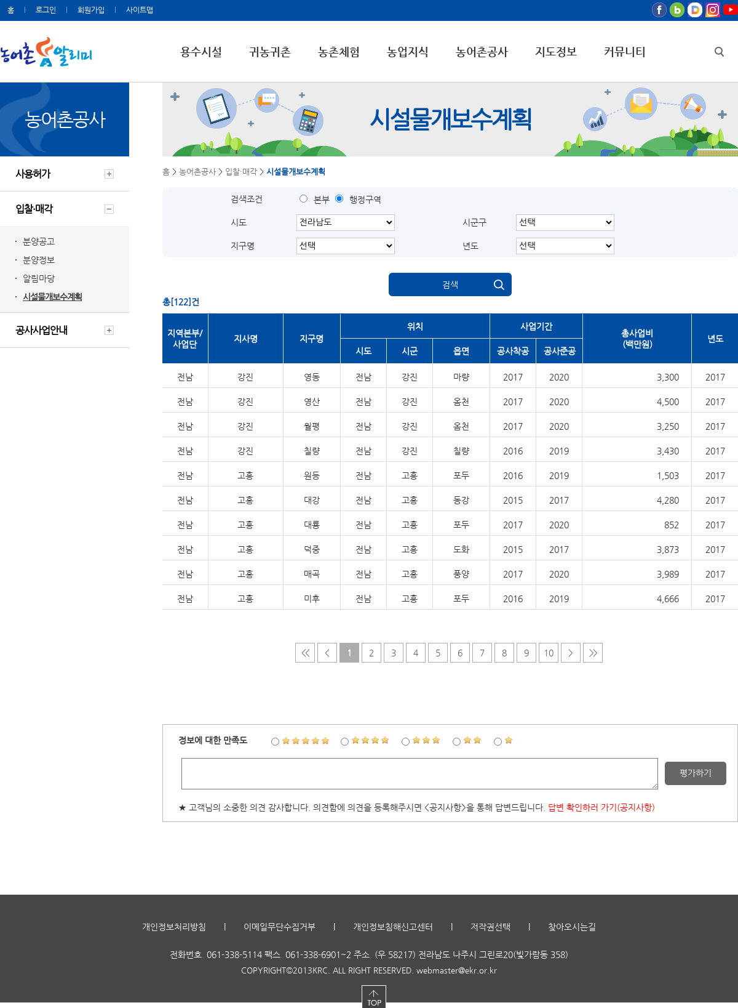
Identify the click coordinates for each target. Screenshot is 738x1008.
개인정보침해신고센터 (393, 932)
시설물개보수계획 (52, 297)
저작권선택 (490, 932)
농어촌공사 (482, 51)
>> (593, 653)
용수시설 (201, 51)
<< (305, 653)
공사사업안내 (41, 330)
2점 (473, 740)
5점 (305, 740)
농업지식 (408, 51)
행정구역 (365, 199)
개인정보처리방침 (174, 932)
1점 (509, 740)
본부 (322, 199)
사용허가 (32, 174)
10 (549, 653)
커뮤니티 (625, 51)
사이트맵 (139, 10)
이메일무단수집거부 (279, 932)
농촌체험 (339, 51)
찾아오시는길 (572, 932)
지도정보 (556, 51)
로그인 (46, 10)
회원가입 (91, 10)
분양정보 (39, 260)
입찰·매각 (33, 209)
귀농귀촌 (270, 51)
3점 (427, 740)
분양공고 (39, 241)
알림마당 (39, 278)
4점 (371, 740)
